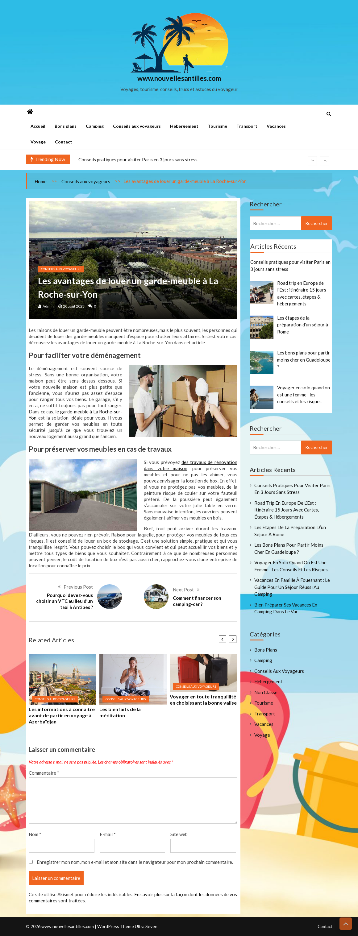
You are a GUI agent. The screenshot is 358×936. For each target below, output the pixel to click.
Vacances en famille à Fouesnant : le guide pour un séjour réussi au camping (292, 587)
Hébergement (184, 126)
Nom (35, 834)
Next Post (183, 589)
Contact (63, 141)
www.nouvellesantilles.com (179, 78)
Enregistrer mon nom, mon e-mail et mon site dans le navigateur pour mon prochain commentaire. (135, 862)
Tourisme (217, 126)
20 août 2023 (74, 306)
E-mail (108, 834)
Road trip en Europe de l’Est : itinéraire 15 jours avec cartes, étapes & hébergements (286, 510)
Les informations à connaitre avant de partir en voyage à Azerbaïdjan (62, 715)
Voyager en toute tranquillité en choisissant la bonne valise (203, 700)
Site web (179, 834)
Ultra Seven (146, 931)
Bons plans (66, 126)
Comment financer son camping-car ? (197, 601)
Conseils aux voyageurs (137, 126)
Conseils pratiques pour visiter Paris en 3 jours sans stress (138, 159)
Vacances (276, 126)
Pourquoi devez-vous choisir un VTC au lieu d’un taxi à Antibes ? (64, 601)
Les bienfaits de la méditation (120, 712)
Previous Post (78, 587)
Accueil (38, 126)
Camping (95, 126)
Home (41, 181)
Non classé (265, 692)
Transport (246, 126)
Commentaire (44, 773)
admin (48, 306)
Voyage (38, 141)
